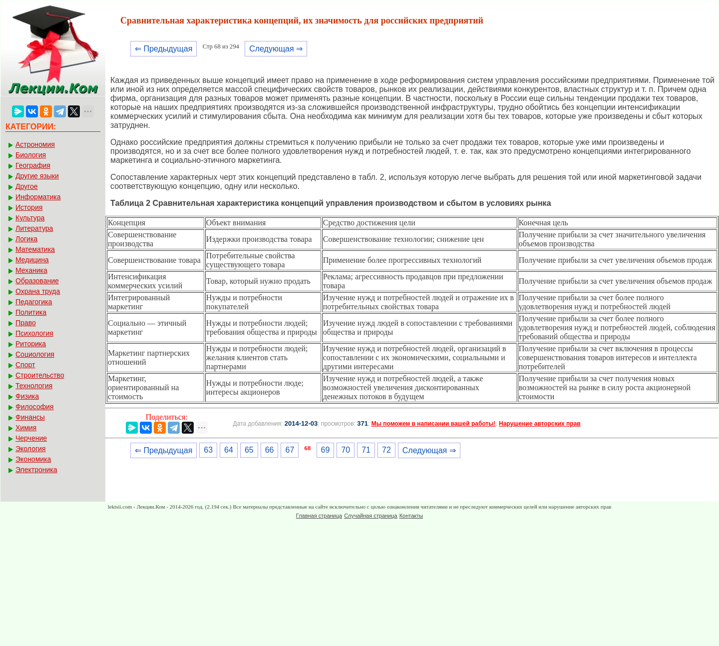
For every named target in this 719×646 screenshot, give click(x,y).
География (32, 165)
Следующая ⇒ (276, 48)
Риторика (30, 344)
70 (345, 450)
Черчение (31, 438)
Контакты (411, 516)
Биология (30, 155)
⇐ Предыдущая (163, 48)
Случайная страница (370, 516)
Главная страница (319, 516)
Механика (31, 270)
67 (289, 450)
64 (228, 450)
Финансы (30, 417)
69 (325, 450)
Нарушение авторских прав (539, 423)
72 (386, 450)
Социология (34, 354)
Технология (33, 386)
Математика (35, 249)
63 (208, 450)
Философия (34, 407)
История (28, 207)
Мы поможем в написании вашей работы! (433, 423)
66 (269, 450)
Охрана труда (37, 291)
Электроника (36, 470)
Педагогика (33, 302)
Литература (34, 228)
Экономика (33, 459)
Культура (29, 218)
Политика (30, 312)
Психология (34, 333)
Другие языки (37, 176)
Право (25, 323)
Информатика (37, 197)
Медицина (32, 260)
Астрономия (35, 144)
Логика (26, 239)
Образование (37, 281)
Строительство (39, 375)
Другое (26, 186)
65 (249, 450)
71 (365, 450)
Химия (25, 428)
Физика (27, 396)
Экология (30, 449)
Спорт (25, 365)
